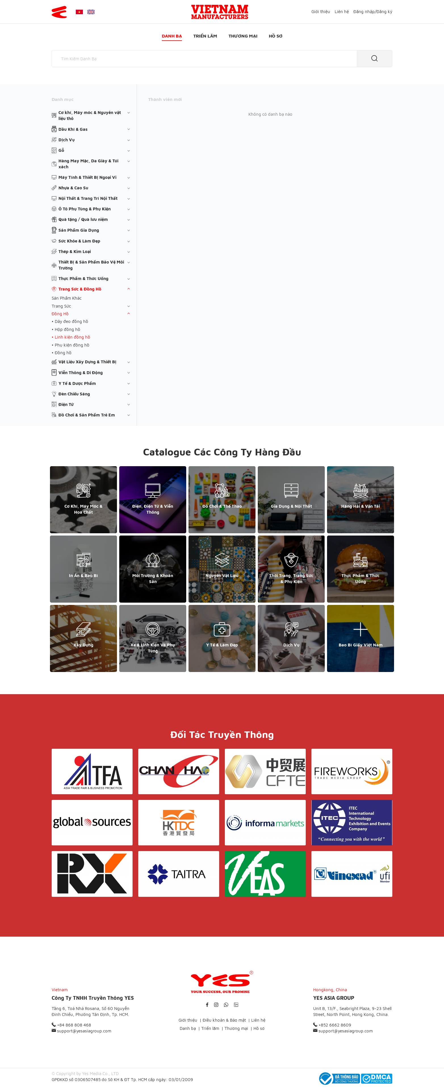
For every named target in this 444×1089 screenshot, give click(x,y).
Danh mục (63, 99)
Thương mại (243, 35)
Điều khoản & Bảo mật (224, 1020)
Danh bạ (172, 35)
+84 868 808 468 (71, 1024)
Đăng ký (384, 11)
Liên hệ (342, 11)
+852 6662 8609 (332, 1024)
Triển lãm (205, 35)
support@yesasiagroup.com (81, 1030)
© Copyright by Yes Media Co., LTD (85, 1073)
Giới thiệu (320, 11)
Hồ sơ (275, 35)
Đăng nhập (364, 11)
